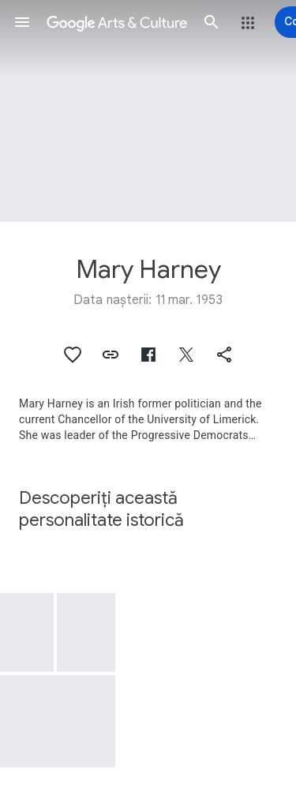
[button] (22, 22)
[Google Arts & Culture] (116, 22)
